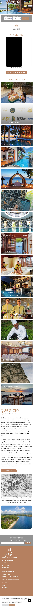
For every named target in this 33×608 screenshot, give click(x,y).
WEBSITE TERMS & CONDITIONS (10, 579)
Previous (3, 52)
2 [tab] (13, 67)
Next (30, 52)
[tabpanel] (14, 52)
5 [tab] (19, 67)
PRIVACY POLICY (6, 574)
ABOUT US (5, 563)
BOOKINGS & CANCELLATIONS (10, 576)
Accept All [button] (12, 604)
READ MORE (8, 470)
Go (25, 18)
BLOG (3, 585)
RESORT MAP (5, 565)
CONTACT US (5, 588)
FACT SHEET (5, 568)
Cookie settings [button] (5, 604)
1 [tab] (11, 67)
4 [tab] (17, 67)
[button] (9, 470)
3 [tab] (15, 67)
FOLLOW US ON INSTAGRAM (16, 72)
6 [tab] (21, 67)
